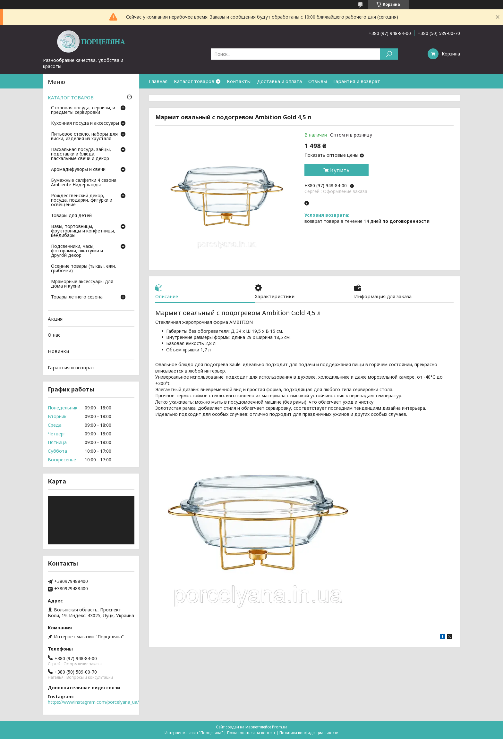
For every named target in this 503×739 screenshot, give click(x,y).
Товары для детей (71, 215)
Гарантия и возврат (356, 81)
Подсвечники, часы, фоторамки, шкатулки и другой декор (77, 251)
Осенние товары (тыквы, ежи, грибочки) (83, 268)
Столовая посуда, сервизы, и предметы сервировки (83, 110)
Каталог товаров (194, 81)
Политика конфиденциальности (308, 732)
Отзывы (317, 81)
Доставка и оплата (279, 81)
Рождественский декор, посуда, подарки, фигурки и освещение (81, 200)
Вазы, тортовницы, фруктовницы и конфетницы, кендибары (83, 231)
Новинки (58, 351)
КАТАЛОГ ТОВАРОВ (71, 97)
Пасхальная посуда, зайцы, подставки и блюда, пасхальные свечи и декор (81, 154)
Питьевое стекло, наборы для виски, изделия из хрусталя (84, 136)
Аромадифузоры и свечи (78, 169)
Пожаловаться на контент (251, 732)
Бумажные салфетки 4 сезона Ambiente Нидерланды (83, 183)
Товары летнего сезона (77, 297)
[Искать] (389, 54)
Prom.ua (279, 727)
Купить (339, 170)
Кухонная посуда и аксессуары (85, 123)
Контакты (239, 81)
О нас (54, 335)
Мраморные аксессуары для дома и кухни (82, 284)
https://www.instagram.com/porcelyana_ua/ (93, 702)
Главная (158, 81)
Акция (55, 318)
